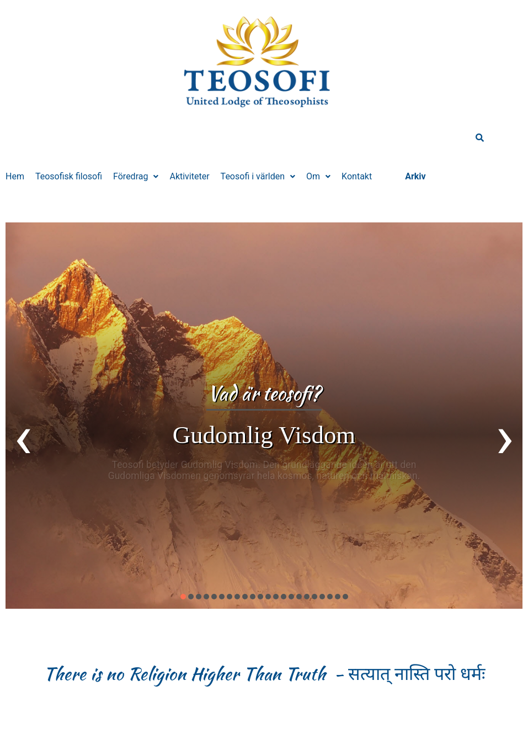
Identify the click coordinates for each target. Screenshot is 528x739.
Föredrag (135, 176)
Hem (15, 176)
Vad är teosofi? (264, 393)
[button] (136, 176)
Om (318, 176)
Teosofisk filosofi (68, 176)
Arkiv (415, 176)
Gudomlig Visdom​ (264, 435)
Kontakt (357, 176)
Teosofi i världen (258, 176)
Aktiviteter (189, 176)
